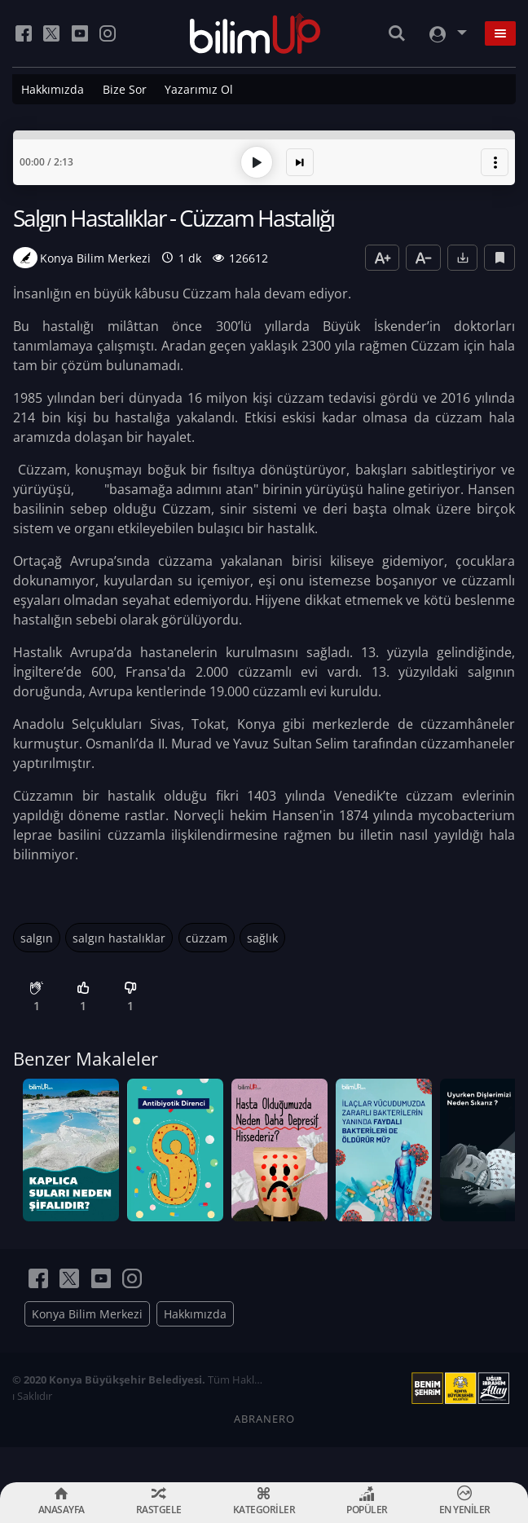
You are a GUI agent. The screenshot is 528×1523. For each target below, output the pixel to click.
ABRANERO (264, 1453)
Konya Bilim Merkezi (87, 1349)
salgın (36, 934)
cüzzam (206, 934)
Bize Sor (125, 89)
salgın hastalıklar (119, 934)
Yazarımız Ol (199, 89)
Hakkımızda (52, 89)
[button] (494, 158)
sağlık (262, 934)
